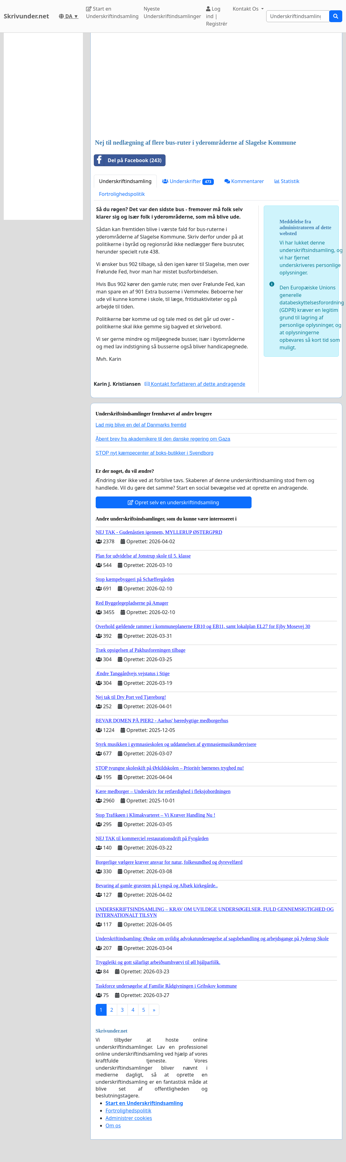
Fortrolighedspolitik (122, 194)
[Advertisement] (216, 86)
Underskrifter (188, 181)
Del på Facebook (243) (128, 160)
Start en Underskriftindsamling (112, 12)
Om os (113, 1125)
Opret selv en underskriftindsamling (173, 502)
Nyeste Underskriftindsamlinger (172, 12)
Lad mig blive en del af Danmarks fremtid (141, 425)
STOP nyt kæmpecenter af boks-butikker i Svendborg (155, 453)
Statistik (287, 181)
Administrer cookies (129, 1118)
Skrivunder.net (26, 16)
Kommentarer (244, 181)
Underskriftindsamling (125, 181)
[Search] (297, 16)
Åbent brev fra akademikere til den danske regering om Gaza (163, 439)
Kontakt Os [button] (246, 8)
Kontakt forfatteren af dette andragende (195, 383)
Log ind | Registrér (216, 16)
